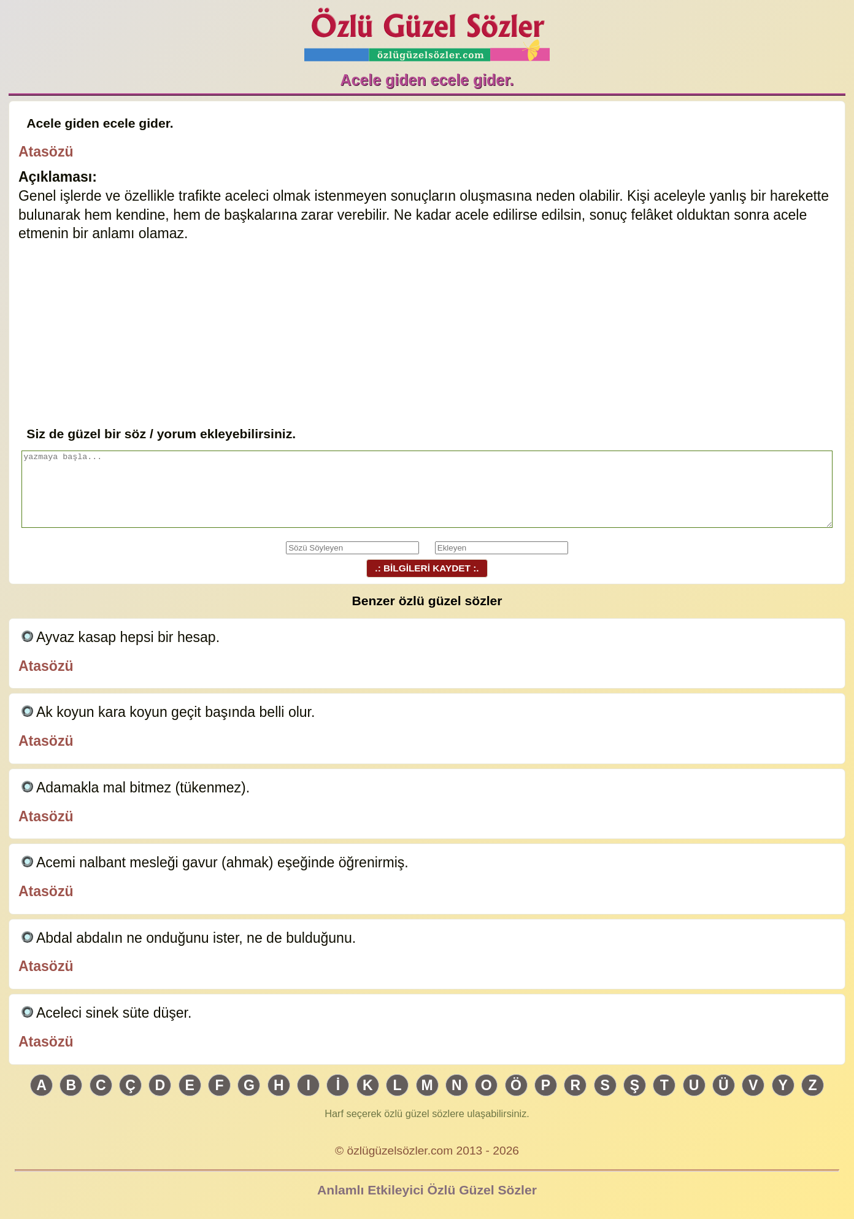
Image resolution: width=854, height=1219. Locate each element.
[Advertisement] (427, 332)
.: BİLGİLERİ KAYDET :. (427, 568)
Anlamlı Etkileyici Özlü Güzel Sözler (427, 1190)
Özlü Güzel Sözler (427, 31)
